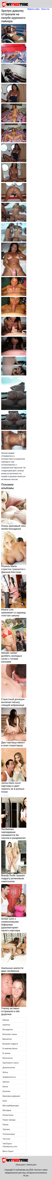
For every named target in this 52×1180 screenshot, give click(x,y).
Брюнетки (7, 1039)
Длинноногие (9, 1067)
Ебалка (6, 1020)
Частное (6, 1139)
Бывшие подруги (10, 1044)
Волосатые (8, 1058)
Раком (5, 1124)
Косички (6, 1091)
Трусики (6, 1129)
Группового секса (11, 1063)
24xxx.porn (20, 1165)
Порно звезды (9, 1120)
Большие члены (10, 1034)
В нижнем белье (10, 1048)
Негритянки (8, 1115)
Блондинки (8, 1029)
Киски (5, 1086)
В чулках (6, 1053)
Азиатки (6, 1025)
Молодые (7, 1110)
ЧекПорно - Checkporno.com (10, 1145)
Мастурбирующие (11, 1105)
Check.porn (31, 1165)
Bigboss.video (34, 9)
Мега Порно (8, 1151)
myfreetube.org (22, 1170)
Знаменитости (9, 1077)
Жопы (5, 1072)
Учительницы (9, 1134)
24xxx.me (45, 9)
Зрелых (6, 1082)
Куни (5, 1101)
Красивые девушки (11, 1096)
